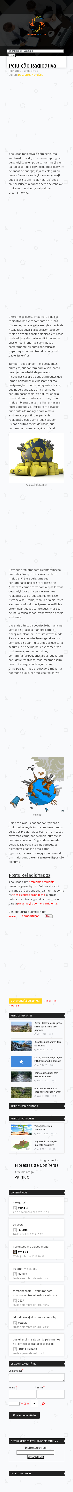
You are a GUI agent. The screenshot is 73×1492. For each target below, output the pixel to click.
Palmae (22, 1177)
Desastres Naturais (30, 75)
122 (55, 1134)
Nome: (13, 1387)
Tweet (12, 916)
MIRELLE (23, 1208)
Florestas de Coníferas (36, 1165)
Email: (41, 1387)
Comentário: (16, 1370)
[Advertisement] (36, 114)
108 (53, 1149)
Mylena (23, 1252)
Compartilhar (30, 916)
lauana (22, 1230)
